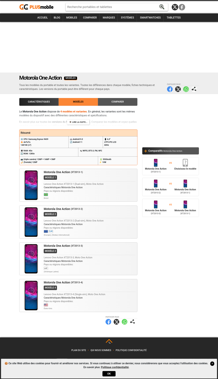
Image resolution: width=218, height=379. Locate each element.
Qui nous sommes (100, 350)
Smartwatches (150, 17)
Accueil (42, 17)
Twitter (178, 89)
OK (109, 373)
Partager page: (194, 89)
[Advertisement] (109, 47)
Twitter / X (175, 7)
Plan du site (78, 350)
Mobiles (71, 17)
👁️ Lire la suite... (78, 122)
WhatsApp (186, 89)
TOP (109, 342)
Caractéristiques (39, 101)
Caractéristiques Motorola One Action (63, 187)
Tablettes (174, 17)
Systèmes (127, 17)
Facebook (182, 7)
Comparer (90, 17)
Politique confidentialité (131, 350)
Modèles (78, 101)
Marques (109, 17)
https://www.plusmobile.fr (37, 7)
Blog (57, 17)
